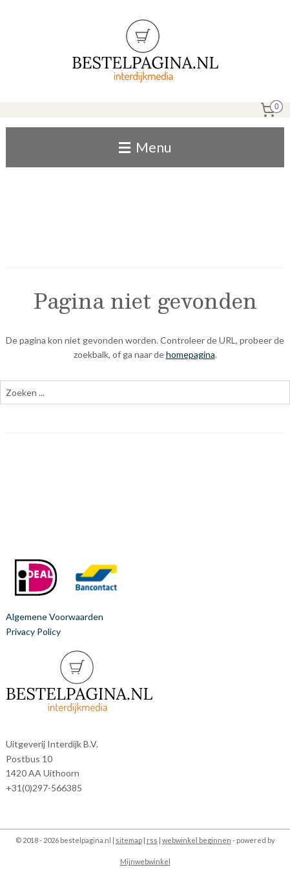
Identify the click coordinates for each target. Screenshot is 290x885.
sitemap (129, 840)
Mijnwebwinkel (145, 861)
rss (152, 840)
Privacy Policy (33, 631)
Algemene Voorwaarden (54, 616)
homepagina (190, 354)
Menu (145, 147)
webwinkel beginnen (196, 840)
